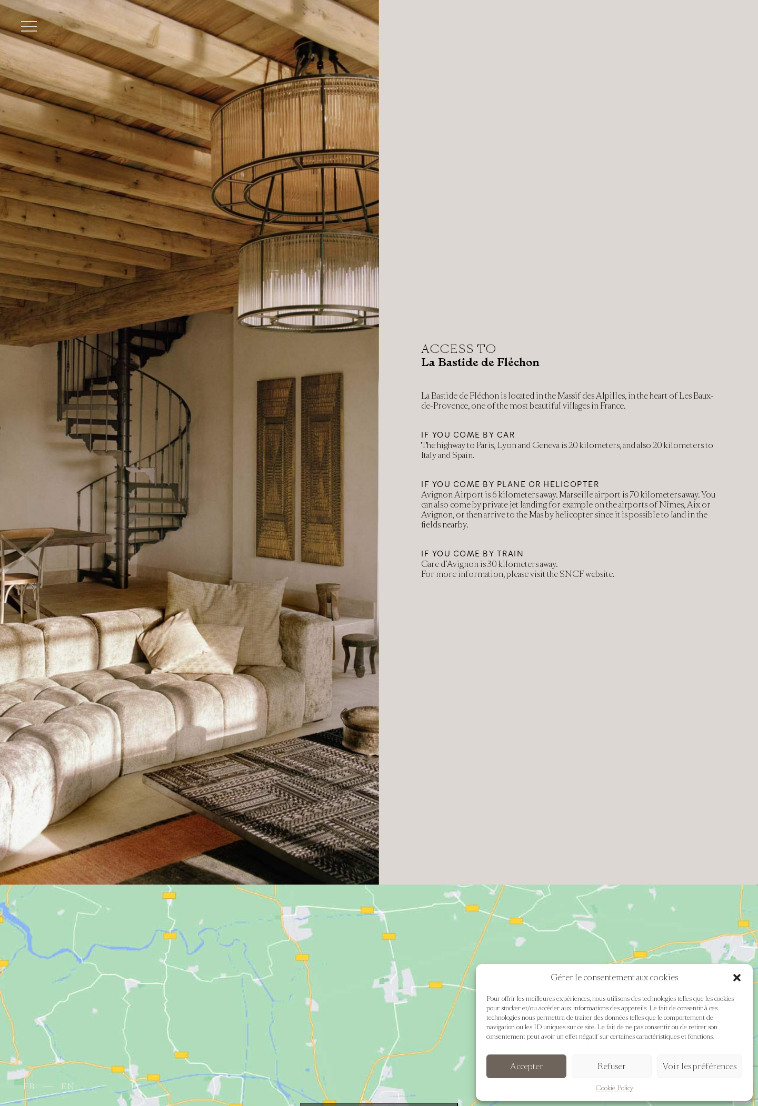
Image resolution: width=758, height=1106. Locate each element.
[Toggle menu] (29, 26)
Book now (707, 26)
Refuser (611, 1066)
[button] (737, 977)
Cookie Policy (614, 1088)
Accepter (526, 1066)
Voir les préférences (699, 1066)
